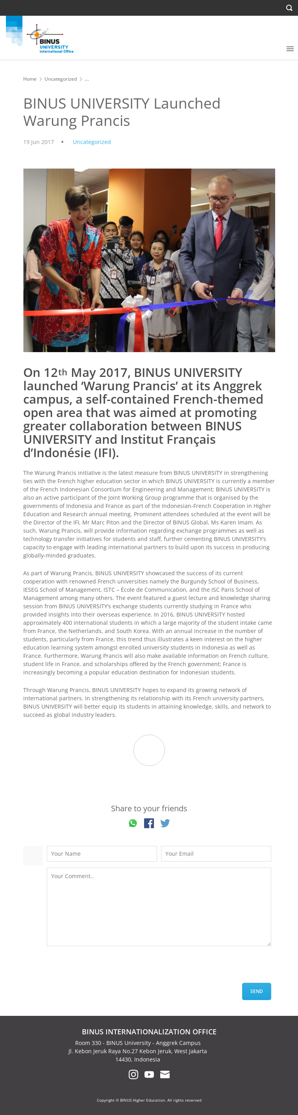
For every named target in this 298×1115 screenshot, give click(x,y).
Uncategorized (60, 79)
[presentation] (107, 967)
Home (30, 79)
